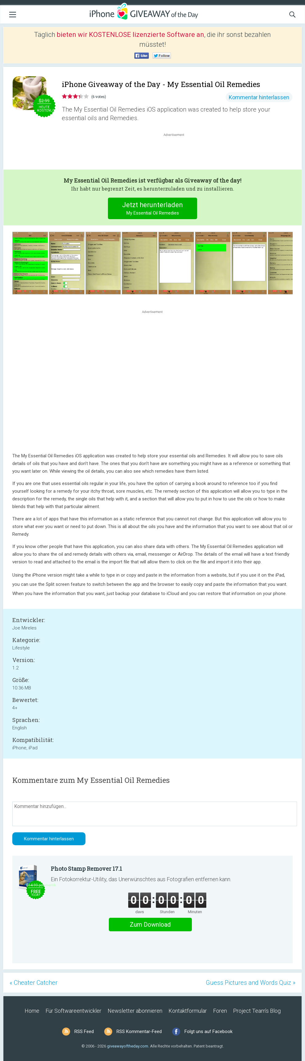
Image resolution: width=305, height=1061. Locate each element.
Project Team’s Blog (257, 1011)
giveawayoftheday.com (127, 1046)
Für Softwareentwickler (73, 1011)
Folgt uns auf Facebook (208, 1031)
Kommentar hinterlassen (259, 97)
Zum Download (150, 924)
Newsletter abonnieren (135, 1011)
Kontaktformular (187, 1011)
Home (32, 1011)
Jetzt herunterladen (153, 209)
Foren (220, 1011)
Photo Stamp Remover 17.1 (86, 868)
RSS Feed (84, 1031)
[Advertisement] (177, 152)
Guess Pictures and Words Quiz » (250, 982)
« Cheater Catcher (33, 982)
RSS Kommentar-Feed (139, 1031)
